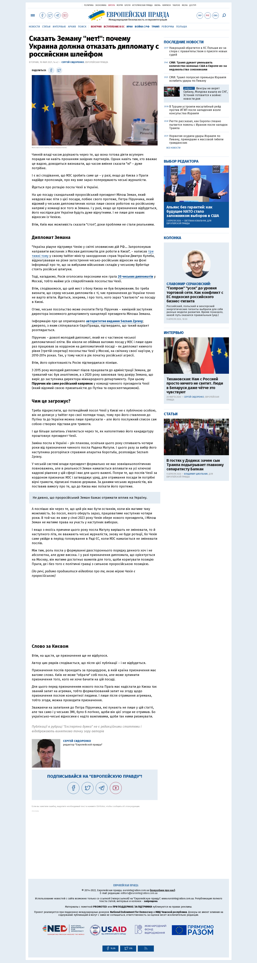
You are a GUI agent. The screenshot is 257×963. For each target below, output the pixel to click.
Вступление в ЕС (114, 26)
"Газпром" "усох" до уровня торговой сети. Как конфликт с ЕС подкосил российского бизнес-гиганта (195, 409)
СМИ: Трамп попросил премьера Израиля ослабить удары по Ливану (197, 193)
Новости (34, 26)
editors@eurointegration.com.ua (139, 893)
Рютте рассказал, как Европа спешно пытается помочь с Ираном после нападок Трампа (198, 239)
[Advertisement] (95, 837)
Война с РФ (142, 26)
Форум (120, 5)
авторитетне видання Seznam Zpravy (114, 321)
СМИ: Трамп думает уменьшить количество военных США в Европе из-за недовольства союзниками (198, 181)
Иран (130, 26)
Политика (89, 5)
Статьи (46, 26)
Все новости (173, 262)
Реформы (168, 26)
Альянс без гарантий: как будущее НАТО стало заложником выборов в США (193, 326)
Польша (181, 26)
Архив (72, 26)
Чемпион (166, 5)
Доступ (192, 5)
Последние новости (184, 156)
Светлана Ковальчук (195, 335)
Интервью (59, 26)
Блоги (127, 5)
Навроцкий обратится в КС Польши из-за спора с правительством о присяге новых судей (198, 166)
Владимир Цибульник (196, 588)
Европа (111, 5)
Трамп (155, 26)
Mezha (185, 5)
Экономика (100, 5)
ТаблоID (176, 5)
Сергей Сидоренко (72, 62)
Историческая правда (142, 5)
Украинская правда (70, 5)
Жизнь (157, 5)
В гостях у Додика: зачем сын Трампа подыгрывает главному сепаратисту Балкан (195, 579)
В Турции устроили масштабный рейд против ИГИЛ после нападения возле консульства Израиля (195, 225)
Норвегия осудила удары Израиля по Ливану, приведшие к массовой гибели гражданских (196, 254)
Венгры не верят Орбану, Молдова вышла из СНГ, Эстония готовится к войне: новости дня (205, 208)
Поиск (82, 26)
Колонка (172, 352)
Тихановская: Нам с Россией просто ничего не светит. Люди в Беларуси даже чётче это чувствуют (195, 500)
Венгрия (96, 26)
